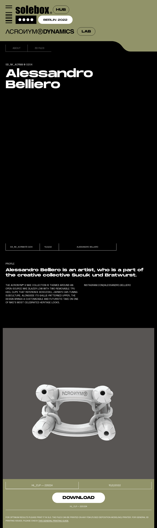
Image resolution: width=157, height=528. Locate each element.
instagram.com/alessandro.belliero (107, 285)
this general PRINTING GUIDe (53, 521)
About (17, 48)
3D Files (39, 48)
